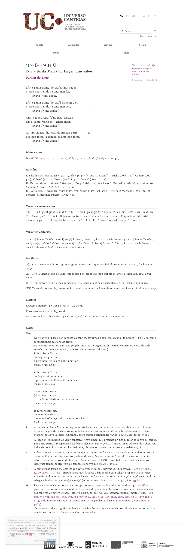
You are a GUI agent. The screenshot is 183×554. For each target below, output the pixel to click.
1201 (113, 496)
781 (47, 496)
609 (151, 492)
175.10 (37, 472)
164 (101, 480)
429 (101, 463)
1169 (107, 496)
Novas (126, 53)
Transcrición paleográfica (142, 69)
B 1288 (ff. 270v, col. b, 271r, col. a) (46, 158)
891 (64, 496)
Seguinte (152, 80)
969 (81, 496)
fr (149, 16)
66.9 (95, 480)
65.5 (141, 468)
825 (53, 496)
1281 (127, 496)
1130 (87, 496)
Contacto (20, 534)
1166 (94, 496)
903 (76, 496)
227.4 (119, 480)
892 (70, 496)
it (139, 16)
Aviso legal (22, 531)
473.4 (113, 463)
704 (36, 496)
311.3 (53, 472)
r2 (105, 480)
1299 (147, 496)
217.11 (111, 480)
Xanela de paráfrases (140, 71)
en (133, 16)
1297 (140, 496)
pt (127, 16)
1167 (100, 496)
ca (155, 16)
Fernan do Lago (37, 77)
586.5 (37, 504)
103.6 (148, 468)
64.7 (135, 468)
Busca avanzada (148, 36)
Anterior (137, 80)
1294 (134, 496)
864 (58, 496)
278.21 (127, 480)
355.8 (135, 480)
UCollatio (135, 74)
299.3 (45, 472)
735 (42, 496)
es (144, 16)
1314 (36, 500)
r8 (105, 463)
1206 (120, 496)
